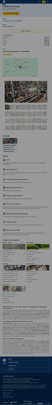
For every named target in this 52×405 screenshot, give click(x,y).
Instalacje (5, 263)
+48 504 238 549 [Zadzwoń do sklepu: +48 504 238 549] (17, 21)
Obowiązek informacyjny (8, 390)
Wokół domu (30, 242)
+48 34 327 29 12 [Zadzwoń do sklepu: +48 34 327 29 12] (9, 21)
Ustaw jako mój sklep (11, 13)
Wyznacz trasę (7, 54)
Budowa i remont (7, 242)
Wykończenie (30, 263)
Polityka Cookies (6, 395)
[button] (40, 2)
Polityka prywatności (7, 393)
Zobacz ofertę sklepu (26, 31)
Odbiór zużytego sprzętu (8, 397)
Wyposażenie (6, 285)
